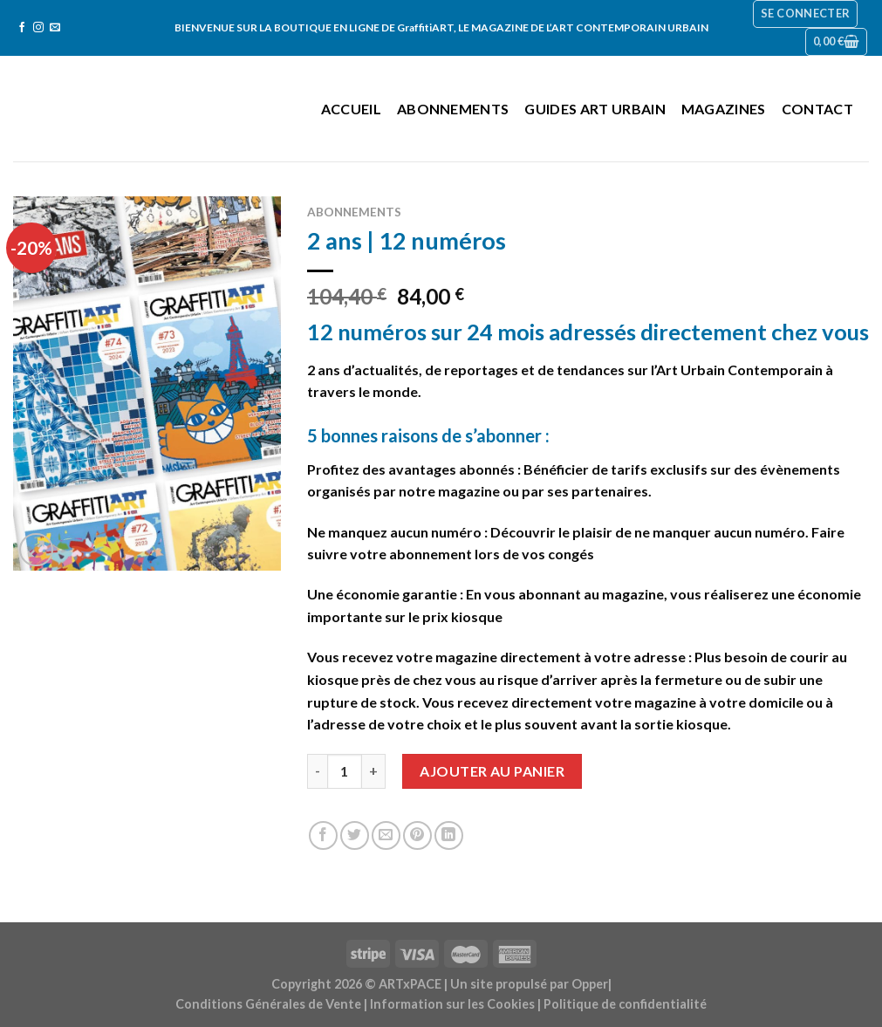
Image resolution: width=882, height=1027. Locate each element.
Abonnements (453, 108)
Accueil (351, 108)
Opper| (591, 983)
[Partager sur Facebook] (323, 835)
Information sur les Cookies (452, 1003)
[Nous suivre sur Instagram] (38, 28)
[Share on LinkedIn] (448, 835)
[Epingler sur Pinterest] (417, 835)
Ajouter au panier (492, 771)
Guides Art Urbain (594, 108)
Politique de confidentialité (625, 1003)
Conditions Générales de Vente (268, 1003)
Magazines (723, 108)
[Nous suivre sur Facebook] (22, 28)
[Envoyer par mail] (386, 835)
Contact (817, 108)
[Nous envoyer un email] (55, 28)
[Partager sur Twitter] (354, 835)
